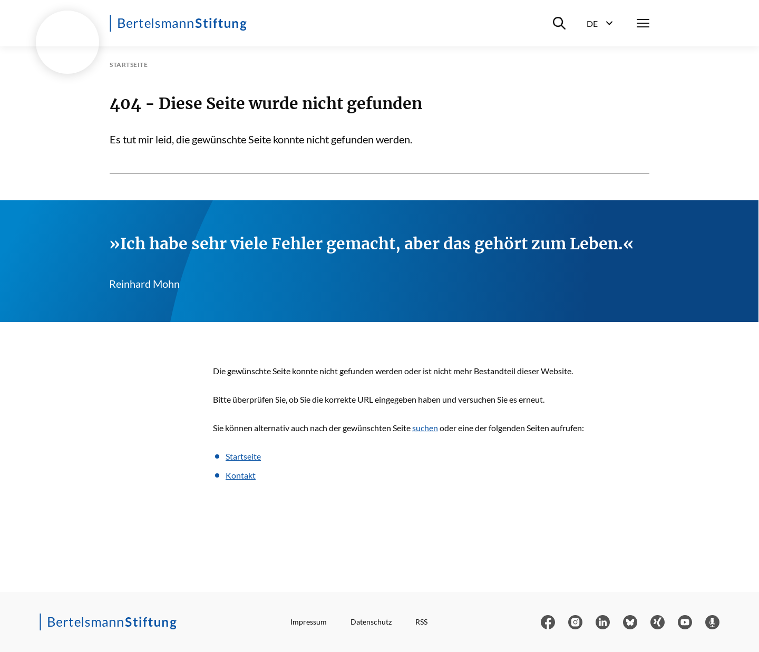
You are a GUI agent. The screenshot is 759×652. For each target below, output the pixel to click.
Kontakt (241, 475)
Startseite (243, 456)
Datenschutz (371, 621)
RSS (421, 621)
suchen (425, 428)
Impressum (308, 621)
